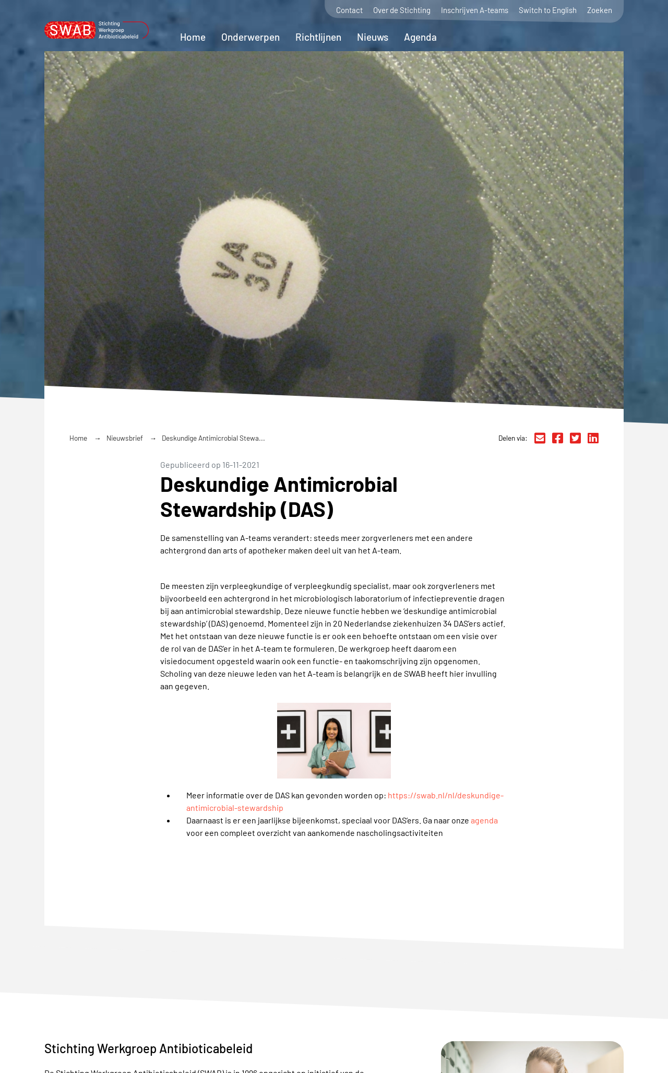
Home (193, 37)
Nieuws (372, 37)
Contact (349, 10)
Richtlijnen (318, 37)
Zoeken (599, 10)
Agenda (420, 37)
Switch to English (548, 10)
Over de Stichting (402, 10)
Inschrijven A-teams (474, 10)
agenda (484, 820)
